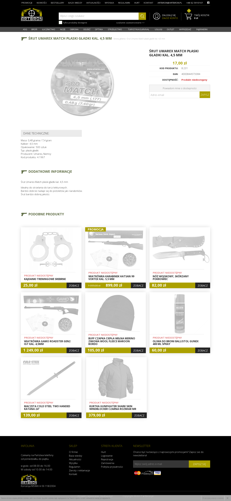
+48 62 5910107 (194, 2)
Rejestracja (107, 459)
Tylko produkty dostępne (73, 22)
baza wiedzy (75, 2)
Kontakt (73, 474)
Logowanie (107, 455)
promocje (26, 2)
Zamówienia (107, 463)
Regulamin (74, 466)
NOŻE (62, 29)
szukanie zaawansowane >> (130, 22)
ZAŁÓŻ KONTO (170, 18)
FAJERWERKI (202, 29)
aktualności (93, 2)
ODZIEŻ (86, 29)
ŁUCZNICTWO (48, 29)
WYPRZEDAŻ (185, 29)
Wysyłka (73, 463)
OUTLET (170, 29)
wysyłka (109, 2)
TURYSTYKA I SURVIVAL (138, 29)
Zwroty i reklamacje (79, 470)
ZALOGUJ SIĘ (169, 15)
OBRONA (74, 29)
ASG (25, 29)
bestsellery (57, 2)
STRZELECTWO (115, 29)
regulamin (124, 2)
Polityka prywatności (112, 466)
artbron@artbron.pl (170, 2)
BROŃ (34, 29)
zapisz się (199, 464)
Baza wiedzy (75, 455)
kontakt (148, 2)
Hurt (103, 452)
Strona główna (119, 38)
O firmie (73, 452)
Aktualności (75, 459)
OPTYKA (99, 29)
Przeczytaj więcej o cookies (213, 498)
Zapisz (205, 95)
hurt (137, 2)
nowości (42, 2)
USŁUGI (158, 29)
